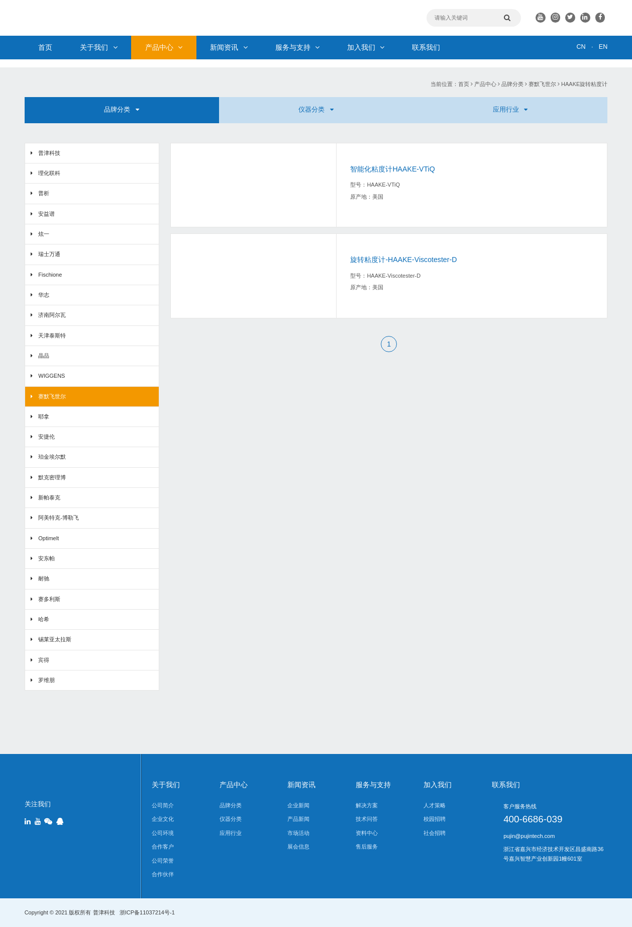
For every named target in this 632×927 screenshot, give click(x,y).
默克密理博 (52, 477)
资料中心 (367, 833)
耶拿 (43, 416)
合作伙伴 (163, 874)
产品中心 (163, 47)
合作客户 (163, 847)
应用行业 (510, 109)
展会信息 (298, 847)
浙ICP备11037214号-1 (147, 912)
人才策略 (435, 805)
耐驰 (43, 578)
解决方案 (367, 805)
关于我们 (98, 47)
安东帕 (46, 558)
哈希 (43, 619)
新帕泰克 (49, 497)
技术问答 (367, 819)
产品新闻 (298, 819)
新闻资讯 (228, 47)
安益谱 (46, 214)
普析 (43, 193)
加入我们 (365, 47)
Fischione (50, 275)
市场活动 (298, 833)
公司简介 (163, 805)
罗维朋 (46, 680)
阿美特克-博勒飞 (58, 518)
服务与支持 (297, 47)
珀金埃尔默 (52, 457)
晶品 (43, 356)
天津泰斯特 (52, 335)
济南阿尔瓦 (52, 315)
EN (603, 46)
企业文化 (163, 819)
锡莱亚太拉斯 (54, 639)
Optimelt (48, 538)
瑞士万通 (49, 254)
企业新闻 (298, 805)
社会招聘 (435, 833)
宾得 (43, 660)
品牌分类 (512, 84)
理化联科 (49, 173)
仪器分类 (315, 109)
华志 (43, 295)
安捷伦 (46, 437)
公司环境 (163, 833)
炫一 (43, 234)
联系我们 (426, 47)
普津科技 (49, 153)
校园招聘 (435, 819)
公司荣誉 (163, 861)
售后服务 (367, 847)
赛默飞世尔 (542, 84)
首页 (45, 47)
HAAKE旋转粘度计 (584, 84)
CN (580, 46)
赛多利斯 (49, 599)
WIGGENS (51, 376)
